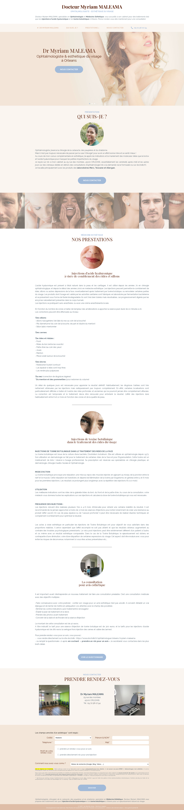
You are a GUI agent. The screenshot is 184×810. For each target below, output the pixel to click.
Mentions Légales (100, 806)
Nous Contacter (69, 69)
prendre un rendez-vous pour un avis (75, 749)
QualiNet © (134, 808)
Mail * (107, 742)
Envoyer (92, 788)
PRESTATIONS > (92, 28)
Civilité (49, 738)
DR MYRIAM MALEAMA (48, 28)
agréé (129, 808)
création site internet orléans (114, 808)
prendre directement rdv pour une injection (78, 755)
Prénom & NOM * (102, 738)
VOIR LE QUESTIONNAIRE (92, 657)
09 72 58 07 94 (139, 28)
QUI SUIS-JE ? (72, 28)
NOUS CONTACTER (115, 28)
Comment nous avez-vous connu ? (50, 763)
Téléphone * (47, 742)
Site (126, 808)
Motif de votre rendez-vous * (46, 752)
